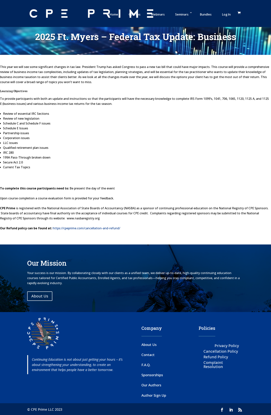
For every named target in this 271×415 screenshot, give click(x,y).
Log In (226, 14)
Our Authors (151, 385)
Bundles (206, 14)
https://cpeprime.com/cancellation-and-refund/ (86, 228)
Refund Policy (215, 356)
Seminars (181, 14)
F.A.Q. (145, 365)
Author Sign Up (153, 395)
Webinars (158, 14)
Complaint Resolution (213, 364)
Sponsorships (152, 375)
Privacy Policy (227, 345)
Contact (148, 354)
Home (114, 14)
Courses (134, 14)
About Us (39, 296)
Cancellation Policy (220, 351)
